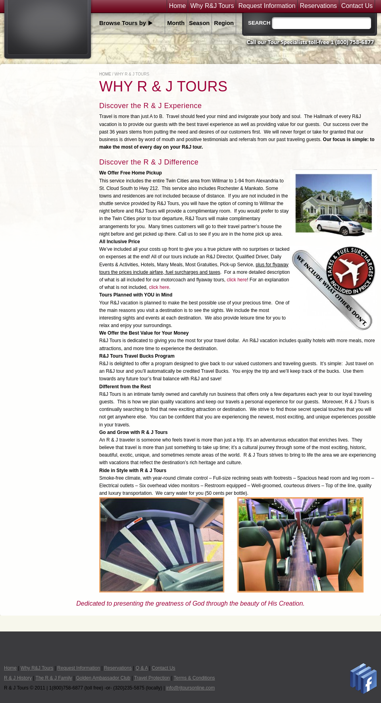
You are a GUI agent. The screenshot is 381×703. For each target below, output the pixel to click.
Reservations (318, 6)
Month (176, 23)
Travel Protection (152, 678)
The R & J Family (54, 678)
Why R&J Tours (212, 6)
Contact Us (357, 6)
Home (177, 6)
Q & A (142, 668)
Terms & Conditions (194, 678)
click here (237, 280)
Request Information (266, 6)
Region (224, 23)
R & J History (18, 678)
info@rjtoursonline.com (190, 688)
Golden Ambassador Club (103, 678)
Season (199, 23)
